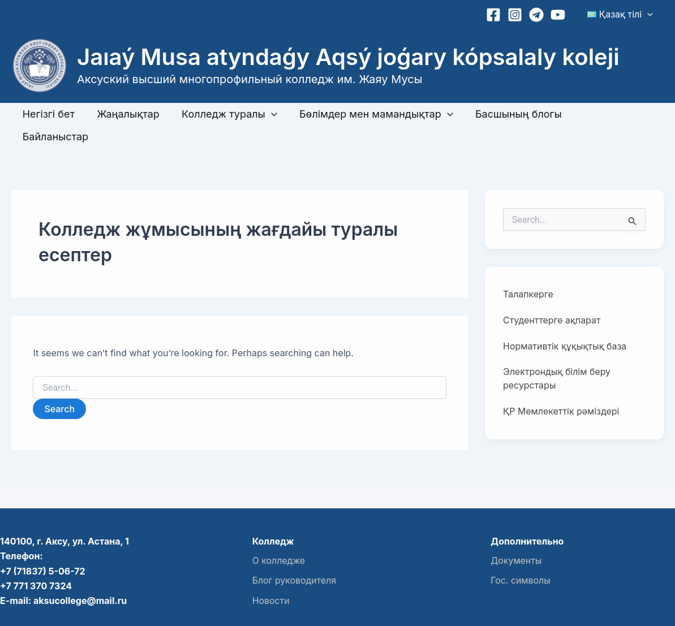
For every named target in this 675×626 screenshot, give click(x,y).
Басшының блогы (510, 114)
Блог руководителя (294, 557)
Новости (271, 576)
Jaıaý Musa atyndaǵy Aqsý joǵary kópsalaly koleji (348, 57)
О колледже (279, 537)
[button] (649, 14)
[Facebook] (496, 14)
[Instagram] (518, 14)
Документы (516, 537)
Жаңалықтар (125, 114)
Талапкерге (528, 272)
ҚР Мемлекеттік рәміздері (561, 389)
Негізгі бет (48, 114)
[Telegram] (539, 14)
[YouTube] (561, 14)
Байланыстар (606, 114)
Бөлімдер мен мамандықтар (369, 114)
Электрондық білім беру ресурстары (557, 356)
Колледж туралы (225, 114)
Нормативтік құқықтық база (565, 324)
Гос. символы (521, 557)
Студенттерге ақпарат (552, 298)
